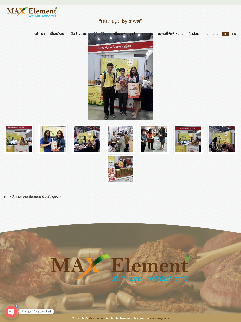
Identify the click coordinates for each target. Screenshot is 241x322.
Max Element (96, 318)
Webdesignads (159, 318)
